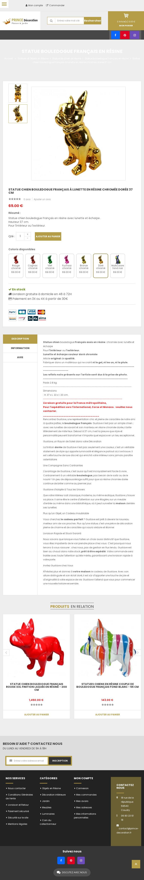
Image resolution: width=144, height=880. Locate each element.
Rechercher (92, 21)
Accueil (8, 58)
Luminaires (48, 813)
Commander (55, 5)
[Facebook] (115, 35)
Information (20, 348)
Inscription (60, 760)
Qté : (11, 236)
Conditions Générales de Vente (19, 796)
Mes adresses (84, 807)
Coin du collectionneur (48, 822)
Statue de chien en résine (66, 58)
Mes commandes (86, 794)
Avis (20, 357)
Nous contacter (17, 788)
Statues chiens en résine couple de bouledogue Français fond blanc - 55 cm (107, 685)
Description (20, 339)
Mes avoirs (82, 801)
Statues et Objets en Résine (33, 58)
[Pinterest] (124, 35)
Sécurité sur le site (18, 817)
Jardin (46, 801)
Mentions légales (17, 824)
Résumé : (14, 213)
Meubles (46, 807)
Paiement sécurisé (18, 811)
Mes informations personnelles (85, 815)
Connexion (82, 788)
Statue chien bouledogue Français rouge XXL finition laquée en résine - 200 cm (36, 687)
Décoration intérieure (54, 794)
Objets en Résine (51, 788)
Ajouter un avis (42, 199)
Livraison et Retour (18, 804)
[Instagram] (134, 35)
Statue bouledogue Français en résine (107, 58)
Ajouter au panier (48, 236)
